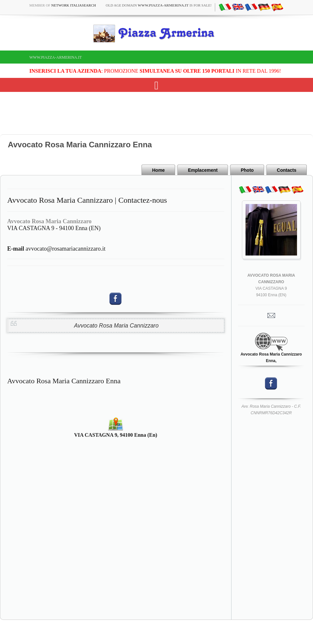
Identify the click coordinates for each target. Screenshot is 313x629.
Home (158, 170)
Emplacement (202, 170)
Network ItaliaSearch (73, 5)
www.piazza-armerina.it (55, 57)
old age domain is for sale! (159, 5)
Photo (247, 170)
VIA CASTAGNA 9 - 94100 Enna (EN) (54, 228)
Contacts (286, 170)
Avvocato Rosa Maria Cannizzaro (116, 325)
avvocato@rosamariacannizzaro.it (56, 248)
